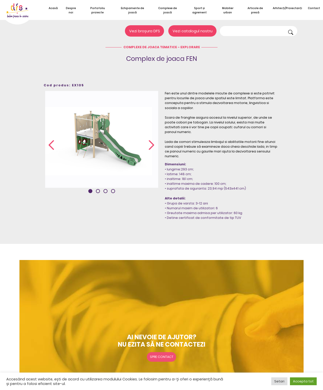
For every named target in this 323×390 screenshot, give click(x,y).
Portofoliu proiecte (97, 10)
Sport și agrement (199, 10)
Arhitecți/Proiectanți (287, 8)
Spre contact (161, 357)
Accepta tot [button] (303, 381)
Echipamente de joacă (132, 10)
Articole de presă (255, 10)
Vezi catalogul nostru (192, 31)
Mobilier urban (227, 10)
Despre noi (71, 10)
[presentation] (51, 145)
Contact (314, 8)
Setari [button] (279, 381)
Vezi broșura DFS (144, 31)
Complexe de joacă (167, 10)
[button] (90, 191)
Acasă (53, 8)
